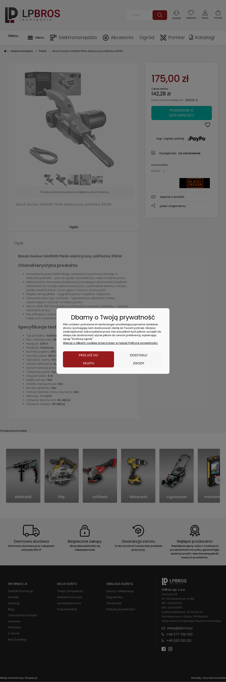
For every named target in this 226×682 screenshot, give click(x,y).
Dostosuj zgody (138, 359)
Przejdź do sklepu (88, 359)
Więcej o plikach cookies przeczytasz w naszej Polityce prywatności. (110, 343)
